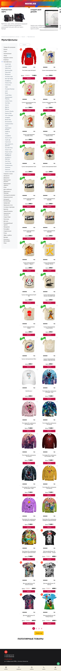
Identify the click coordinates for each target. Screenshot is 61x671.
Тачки (6, 133)
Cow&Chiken (8, 95)
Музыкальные (7, 53)
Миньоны (7, 167)
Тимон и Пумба (9, 111)
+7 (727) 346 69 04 (9, 656)
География (6, 229)
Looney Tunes (8, 101)
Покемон (7, 169)
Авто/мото (6, 175)
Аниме (7, 105)
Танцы (5, 55)
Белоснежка (8, 121)
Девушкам (6, 177)
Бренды (6, 237)
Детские (6, 221)
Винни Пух (8, 119)
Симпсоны (8, 84)
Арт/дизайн (7, 203)
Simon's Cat (8, 149)
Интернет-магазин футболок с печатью (10, 36)
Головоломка (8, 165)
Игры (5, 187)
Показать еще (39, 633)
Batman (7, 109)
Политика (6, 219)
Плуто (6, 125)
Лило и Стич (8, 137)
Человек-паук (9, 76)
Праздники (7, 227)
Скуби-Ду (7, 139)
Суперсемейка (9, 123)
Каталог (25, 36)
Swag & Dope (7, 217)
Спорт (5, 51)
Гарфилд (7, 131)
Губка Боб (8, 72)
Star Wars (7, 103)
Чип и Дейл (8, 66)
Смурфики (8, 135)
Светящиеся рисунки (9, 195)
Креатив (6, 209)
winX (6, 91)
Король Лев (8, 113)
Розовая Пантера (9, 89)
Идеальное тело (8, 205)
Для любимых (8, 189)
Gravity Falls (8, 163)
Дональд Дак (8, 70)
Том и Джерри (9, 115)
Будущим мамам (8, 57)
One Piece (7, 161)
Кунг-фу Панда (9, 78)
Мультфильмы (8, 61)
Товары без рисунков (9, 47)
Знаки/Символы (8, 211)
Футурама (7, 74)
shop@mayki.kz (8, 659)
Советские (8, 141)
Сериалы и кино (8, 173)
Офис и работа (8, 235)
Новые (24, 44)
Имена (5, 49)
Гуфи (6, 87)
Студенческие (7, 231)
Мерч (5, 243)
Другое (7, 107)
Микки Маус (8, 82)
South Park (8, 64)
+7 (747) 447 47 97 (9, 655)
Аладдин (7, 117)
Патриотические (8, 197)
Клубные (6, 59)
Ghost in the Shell (9, 171)
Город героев (8, 151)
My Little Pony (9, 147)
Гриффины (8, 80)
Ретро (5, 233)
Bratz (6, 93)
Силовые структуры (9, 207)
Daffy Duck (8, 68)
